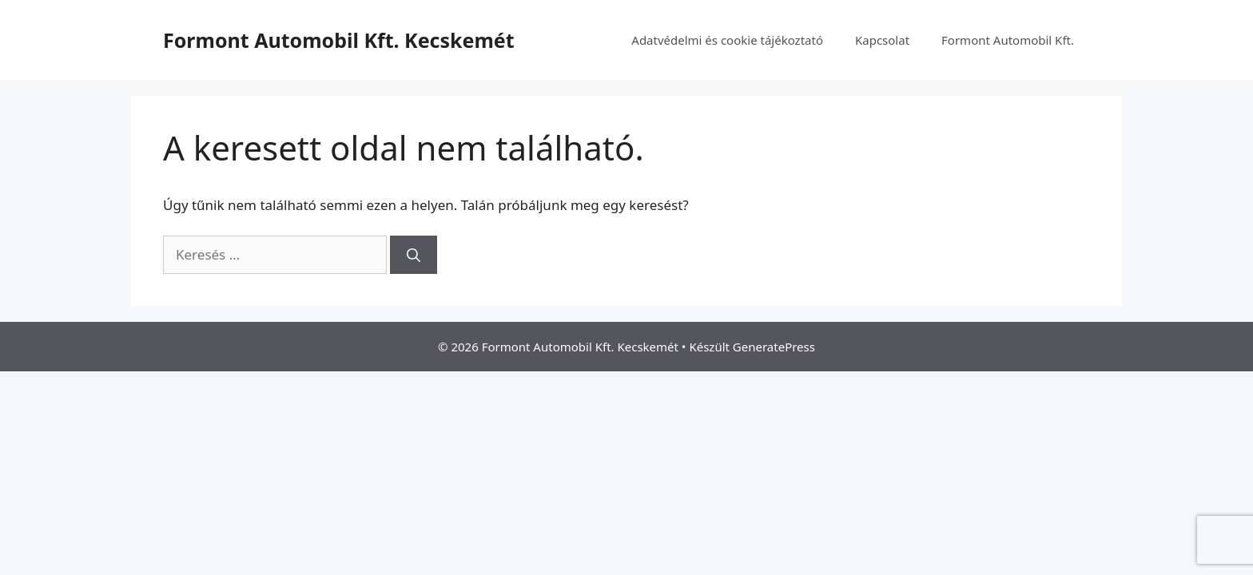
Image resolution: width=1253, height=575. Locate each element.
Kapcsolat (882, 40)
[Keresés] (413, 255)
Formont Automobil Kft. (1007, 40)
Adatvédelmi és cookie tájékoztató (727, 40)
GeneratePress (774, 347)
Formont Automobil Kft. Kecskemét (339, 40)
